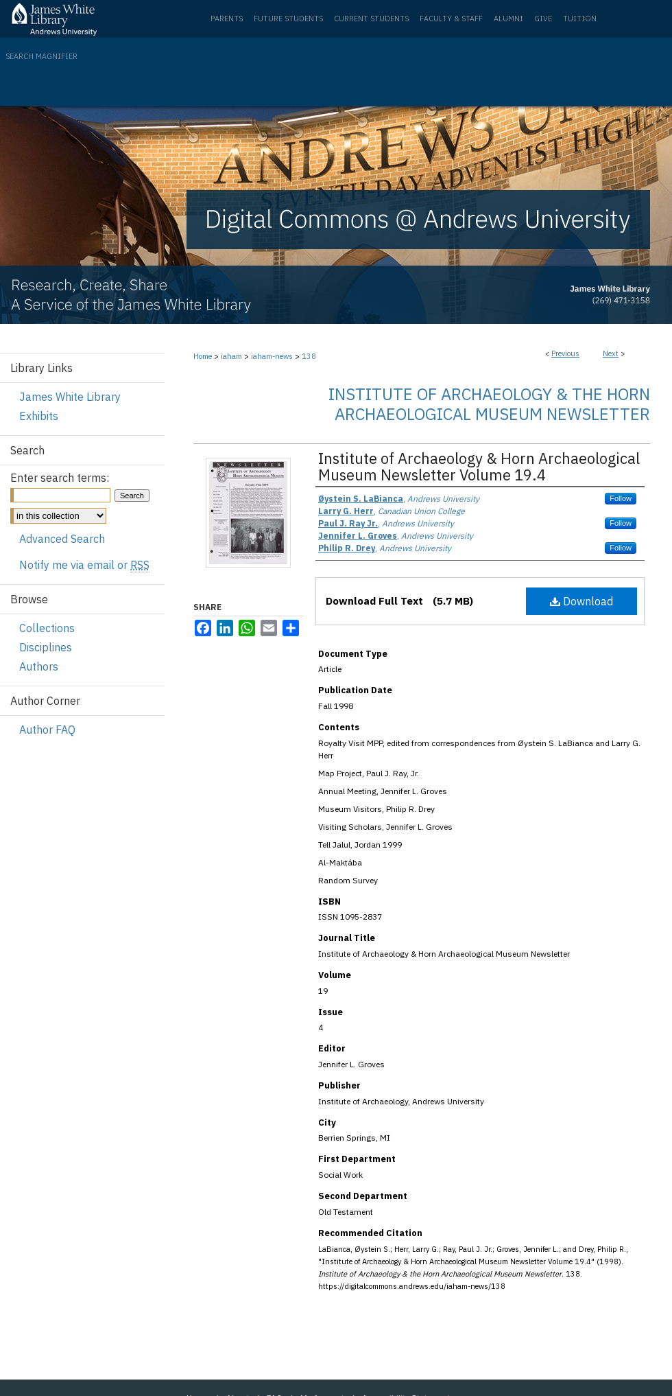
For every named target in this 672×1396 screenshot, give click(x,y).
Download (581, 601)
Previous (565, 353)
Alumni (508, 18)
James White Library (70, 397)
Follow (621, 498)
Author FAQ (47, 729)
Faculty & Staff (451, 18)
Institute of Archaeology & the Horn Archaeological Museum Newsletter (489, 404)
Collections (47, 628)
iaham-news (272, 356)
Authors (38, 666)
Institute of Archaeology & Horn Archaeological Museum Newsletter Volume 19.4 (479, 466)
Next (611, 353)
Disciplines (45, 647)
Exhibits (38, 416)
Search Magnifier (41, 56)
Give (543, 18)
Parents (227, 18)
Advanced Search (62, 539)
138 (309, 356)
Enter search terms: (59, 478)
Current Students (371, 18)
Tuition (580, 18)
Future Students (288, 18)
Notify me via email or (84, 565)
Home (202, 356)
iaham (231, 356)
